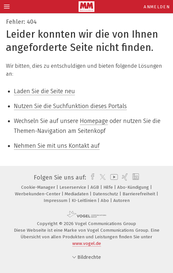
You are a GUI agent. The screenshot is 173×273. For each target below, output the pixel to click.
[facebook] (91, 177)
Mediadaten (77, 194)
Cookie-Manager (38, 187)
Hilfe (108, 187)
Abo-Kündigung (133, 187)
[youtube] (113, 177)
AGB (95, 187)
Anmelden (157, 7)
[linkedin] (135, 177)
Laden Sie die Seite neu (44, 91)
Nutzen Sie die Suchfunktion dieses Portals (70, 106)
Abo (105, 200)
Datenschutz (106, 194)
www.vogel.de (86, 243)
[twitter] (101, 177)
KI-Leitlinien (85, 200)
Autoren (121, 200)
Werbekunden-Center (38, 194)
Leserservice (73, 187)
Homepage (94, 121)
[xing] (124, 177)
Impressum (56, 200)
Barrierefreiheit (139, 194)
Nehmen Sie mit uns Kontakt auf (57, 145)
